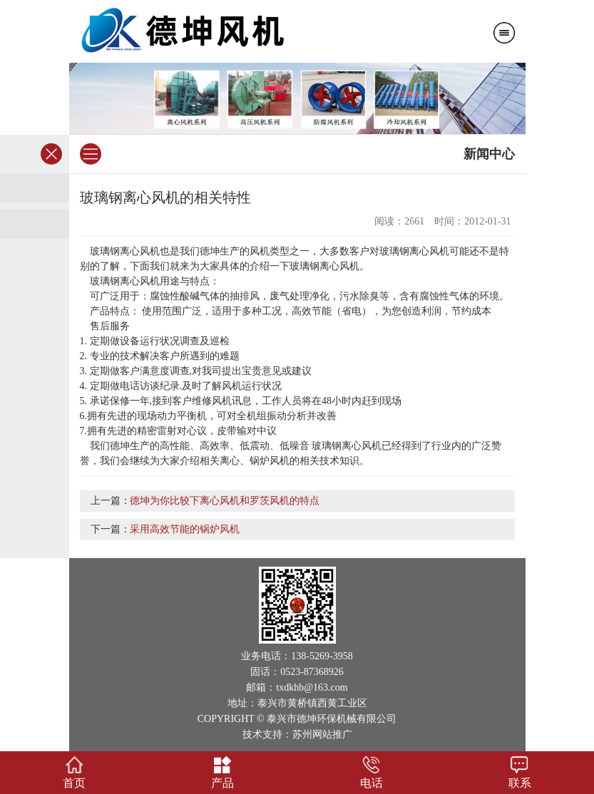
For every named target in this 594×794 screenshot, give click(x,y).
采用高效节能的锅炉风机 (185, 529)
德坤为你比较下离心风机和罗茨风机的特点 (224, 500)
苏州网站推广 (322, 734)
